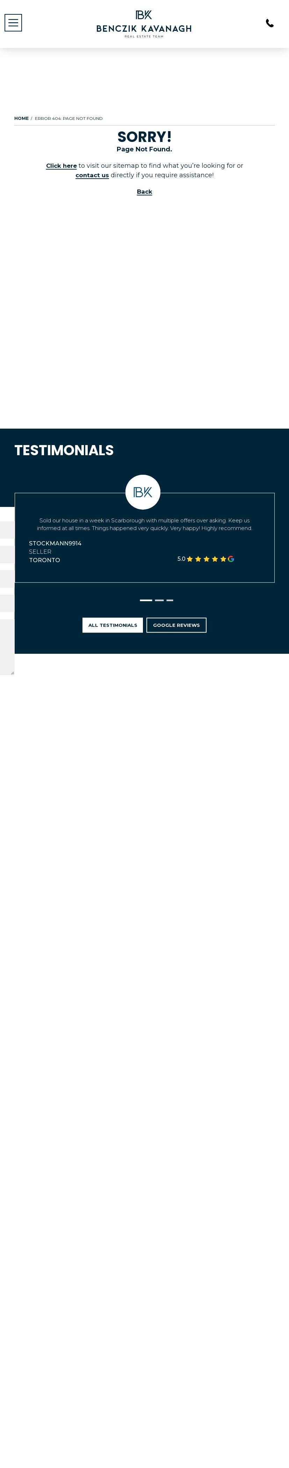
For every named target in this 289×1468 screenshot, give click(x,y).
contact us (92, 175)
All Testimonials (108, 628)
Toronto (44, 562)
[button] (146, 605)
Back (144, 191)
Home (21, 118)
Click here (61, 166)
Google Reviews (182, 628)
